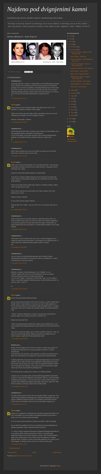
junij (72, 101)
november (74, 49)
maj (72, 104)
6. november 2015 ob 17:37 (19, 98)
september (74, 93)
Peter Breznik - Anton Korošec (79, 71)
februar (73, 112)
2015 (70, 44)
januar (73, 115)
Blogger (58, 465)
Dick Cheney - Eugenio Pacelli (79, 74)
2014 (70, 119)
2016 (70, 41)
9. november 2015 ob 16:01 (19, 263)
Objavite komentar (14, 448)
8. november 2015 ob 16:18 (19, 156)
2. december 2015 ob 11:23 (19, 404)
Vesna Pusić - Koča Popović (79, 86)
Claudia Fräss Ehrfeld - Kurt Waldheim (82, 68)
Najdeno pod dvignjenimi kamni (47, 9)
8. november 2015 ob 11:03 (19, 142)
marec (73, 109)
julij (72, 98)
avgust (73, 96)
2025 (70, 36)
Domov (34, 452)
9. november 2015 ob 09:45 (19, 247)
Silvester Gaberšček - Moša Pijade (80, 81)
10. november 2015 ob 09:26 (19, 338)
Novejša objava (12, 452)
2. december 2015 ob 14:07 (19, 444)
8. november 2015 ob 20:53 (19, 209)
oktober (73, 90)
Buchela (13, 104)
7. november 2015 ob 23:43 (19, 122)
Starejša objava (57, 452)
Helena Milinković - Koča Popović (81, 84)
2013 (70, 121)
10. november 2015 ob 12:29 (19, 386)
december (74, 47)
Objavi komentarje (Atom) (23, 455)
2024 (70, 39)
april (72, 107)
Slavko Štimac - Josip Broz (78, 56)
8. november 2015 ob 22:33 (19, 229)
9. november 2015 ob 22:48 (19, 289)
